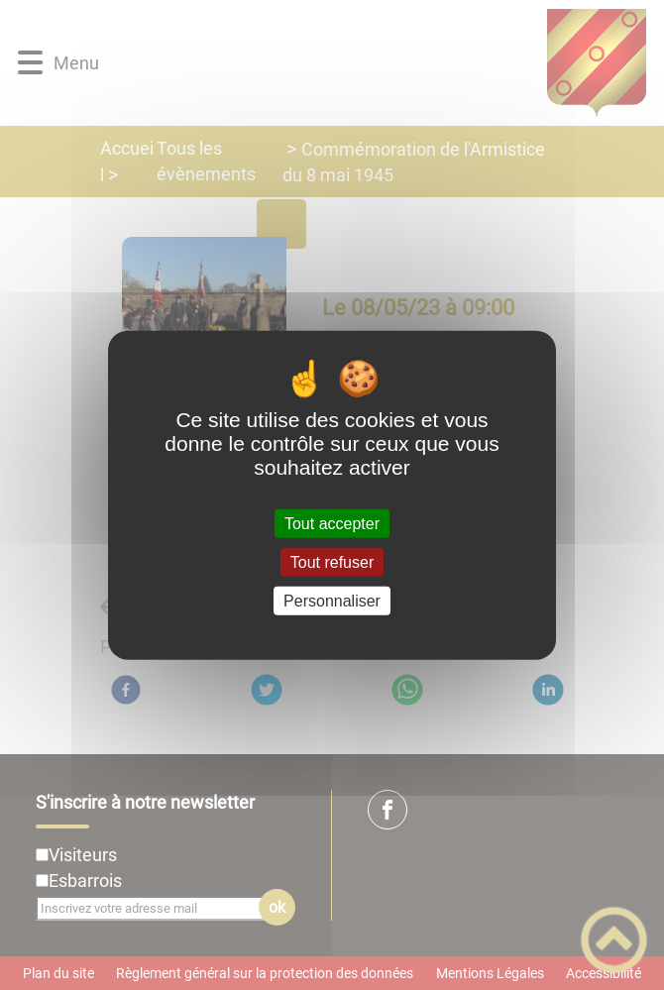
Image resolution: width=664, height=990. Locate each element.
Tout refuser (332, 561)
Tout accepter (332, 522)
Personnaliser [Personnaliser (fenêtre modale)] (332, 601)
